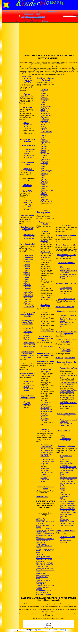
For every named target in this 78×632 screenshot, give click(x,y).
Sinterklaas (44, 164)
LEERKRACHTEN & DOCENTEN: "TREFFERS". (43, 542)
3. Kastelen (27, 288)
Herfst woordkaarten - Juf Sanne (66, 363)
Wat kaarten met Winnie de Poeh (29, 345)
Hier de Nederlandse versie (28, 124)
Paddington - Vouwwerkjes (45, 305)
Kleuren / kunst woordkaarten (65, 495)
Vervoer (43, 279)
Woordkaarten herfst (67, 397)
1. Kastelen (27, 285)
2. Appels (27, 263)
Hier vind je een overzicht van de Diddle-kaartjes (29, 236)
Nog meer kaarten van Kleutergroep (47, 449)
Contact (45, 21)
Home (7, 12)
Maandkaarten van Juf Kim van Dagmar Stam (66, 333)
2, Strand (27, 272)
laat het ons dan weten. (48, 611)
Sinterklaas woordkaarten (68, 505)
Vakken (26, 333)
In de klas (44, 128)
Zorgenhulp (45, 199)
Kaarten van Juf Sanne (66, 446)
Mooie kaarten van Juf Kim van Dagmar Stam (45, 354)
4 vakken (63, 538)
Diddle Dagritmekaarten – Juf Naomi (45, 212)
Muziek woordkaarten (67, 501)
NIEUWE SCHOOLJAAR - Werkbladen (45, 560)
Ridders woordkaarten (67, 503)
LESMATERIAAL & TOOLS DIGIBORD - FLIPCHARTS (45, 550)
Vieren (43, 185)
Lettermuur (63, 516)
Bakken (43, 93)
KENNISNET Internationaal (45, 530)
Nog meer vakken (66, 540)
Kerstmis (27, 303)
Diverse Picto (45, 371)
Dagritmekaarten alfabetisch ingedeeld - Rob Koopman (27, 354)
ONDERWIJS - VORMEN (44, 563)
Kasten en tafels (46, 132)
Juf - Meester (45, 130)
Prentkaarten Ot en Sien (65, 307)
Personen (44, 155)
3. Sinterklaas (28, 296)
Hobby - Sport (45, 252)
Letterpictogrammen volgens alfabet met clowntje (27, 314)
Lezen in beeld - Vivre (45, 361)
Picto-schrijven (46, 406)
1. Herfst (26, 277)
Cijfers (43, 102)
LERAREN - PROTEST (44, 546)
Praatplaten (45, 415)
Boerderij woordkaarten (68, 467)
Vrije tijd (43, 192)
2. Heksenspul (29, 257)
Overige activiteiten (27, 336)
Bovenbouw (45, 99)
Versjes (43, 417)
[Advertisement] (10, 54)
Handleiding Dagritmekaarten (46, 408)
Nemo (43, 316)
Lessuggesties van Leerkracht (29, 156)
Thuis (42, 177)
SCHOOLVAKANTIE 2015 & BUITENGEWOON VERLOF (45, 587)
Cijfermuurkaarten (66, 514)
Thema (43, 175)
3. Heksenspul (29, 259)
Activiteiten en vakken (67, 537)
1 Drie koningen (65, 439)
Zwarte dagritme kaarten (27, 163)
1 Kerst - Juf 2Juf (63, 431)
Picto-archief (27, 363)
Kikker (43, 320)
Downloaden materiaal (45, 419)
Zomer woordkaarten (67, 525)
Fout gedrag (45, 119)
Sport (42, 168)
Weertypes (44, 195)
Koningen (27, 276)
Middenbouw (45, 150)
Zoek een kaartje (46, 201)
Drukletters (44, 112)
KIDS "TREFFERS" (42, 539)
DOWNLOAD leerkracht (44, 528)
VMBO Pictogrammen (66, 263)
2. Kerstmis (27, 301)
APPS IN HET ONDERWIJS (41, 519)
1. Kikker (27, 274)
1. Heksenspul (29, 255)
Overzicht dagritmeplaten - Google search (66, 236)
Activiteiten (44, 90)
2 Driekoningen (65, 440)
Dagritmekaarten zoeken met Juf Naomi (27, 228)
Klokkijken (44, 141)
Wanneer (44, 194)
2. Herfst (26, 279)
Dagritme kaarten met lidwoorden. (47, 453)
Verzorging (44, 183)
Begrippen (44, 95)
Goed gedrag (45, 122)
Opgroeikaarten (42, 497)
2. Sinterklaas (28, 294)
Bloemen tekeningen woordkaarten (67, 464)
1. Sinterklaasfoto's (47, 459)
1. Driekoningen (29, 305)
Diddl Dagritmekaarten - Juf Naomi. (45, 79)
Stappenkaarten (46, 170)
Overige (62, 278)
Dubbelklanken (46, 113)
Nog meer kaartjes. (47, 445)
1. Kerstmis (27, 299)
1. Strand (27, 270)
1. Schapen (28, 283)
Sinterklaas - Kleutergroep (45, 430)
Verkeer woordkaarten (67, 507)
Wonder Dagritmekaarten (27, 95)
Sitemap (63, 630)
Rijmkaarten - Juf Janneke (66, 325)
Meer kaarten (64, 293)
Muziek (43, 152)
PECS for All (27, 107)
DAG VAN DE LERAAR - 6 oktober (45, 526)
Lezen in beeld (66, 225)
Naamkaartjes (45, 154)
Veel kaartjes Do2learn (66, 299)
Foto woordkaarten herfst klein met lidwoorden (68, 391)
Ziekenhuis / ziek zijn (67, 523)
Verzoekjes (44, 181)
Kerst (42, 133)
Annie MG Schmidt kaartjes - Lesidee (27, 374)
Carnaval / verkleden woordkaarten (67, 471)
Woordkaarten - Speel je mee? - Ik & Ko (66, 255)
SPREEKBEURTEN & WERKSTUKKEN (43, 591)
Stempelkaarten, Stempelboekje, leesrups (29, 151)
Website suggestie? (32, 14)
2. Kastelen (27, 286)
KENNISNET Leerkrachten (45, 534)
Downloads (27, 206)
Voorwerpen (45, 186)
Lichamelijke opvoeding (68, 276)
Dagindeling (45, 108)
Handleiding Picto (47, 369)
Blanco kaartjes (46, 297)
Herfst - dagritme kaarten (65, 358)
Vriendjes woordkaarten (68, 512)
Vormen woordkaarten (67, 510)
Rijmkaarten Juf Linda (67, 323)
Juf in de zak (45, 456)
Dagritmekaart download (68, 420)
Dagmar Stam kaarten (28, 382)
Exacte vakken (65, 269)
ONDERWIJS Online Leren (45, 565)
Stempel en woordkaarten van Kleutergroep (66, 423)
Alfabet (43, 91)
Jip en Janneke (29, 385)
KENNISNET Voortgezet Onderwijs (44, 536)
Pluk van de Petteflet (27, 145)
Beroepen (44, 97)
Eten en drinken (46, 115)
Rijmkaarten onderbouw (66, 311)
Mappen (43, 148)
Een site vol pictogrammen (27, 185)
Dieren (43, 110)
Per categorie (28, 204)
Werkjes (43, 197)
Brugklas (44, 101)
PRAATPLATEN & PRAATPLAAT (42, 572)
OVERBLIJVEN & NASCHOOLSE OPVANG (44, 567)
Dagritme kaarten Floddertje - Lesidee (27, 397)
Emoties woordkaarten (67, 479)
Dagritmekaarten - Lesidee (66, 245)
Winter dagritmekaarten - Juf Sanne (66, 415)
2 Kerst (62, 435)
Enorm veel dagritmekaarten (27, 169)
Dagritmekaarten (46, 411)
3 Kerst (62, 437)
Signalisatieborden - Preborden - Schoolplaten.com (66, 349)
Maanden (44, 146)
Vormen (43, 188)
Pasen (26, 290)
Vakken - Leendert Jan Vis (65, 531)
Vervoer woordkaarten (67, 509)
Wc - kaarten (28, 332)
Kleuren (43, 137)
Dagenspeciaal (46, 106)
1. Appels (27, 261)
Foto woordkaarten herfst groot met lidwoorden (68, 383)
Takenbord (44, 174)
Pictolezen (44, 404)
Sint (42, 458)
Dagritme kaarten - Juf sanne (45, 488)
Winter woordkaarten (67, 521)
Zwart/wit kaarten (66, 288)
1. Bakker (27, 265)
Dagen (43, 104)
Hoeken (43, 126)
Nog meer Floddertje (27, 403)
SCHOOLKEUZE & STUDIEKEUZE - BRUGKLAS (42, 576)
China (62, 474)
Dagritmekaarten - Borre (45, 223)
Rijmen (62, 518)
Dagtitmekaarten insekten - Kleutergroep (66, 341)
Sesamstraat (45, 312)
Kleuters (43, 139)
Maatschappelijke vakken (68, 271)
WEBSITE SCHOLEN (43, 594)
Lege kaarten (45, 143)
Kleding (43, 135)
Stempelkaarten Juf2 (27, 244)
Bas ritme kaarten (27, 215)
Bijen (61, 458)
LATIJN (51, 539)
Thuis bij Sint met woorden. (47, 473)
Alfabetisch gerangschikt (28, 201)
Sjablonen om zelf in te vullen (27, 140)
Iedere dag (44, 241)
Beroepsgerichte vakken (68, 274)
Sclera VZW (27, 191)
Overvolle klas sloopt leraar (45, 570)
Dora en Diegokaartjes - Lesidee (29, 388)
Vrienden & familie (47, 190)
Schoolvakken (45, 159)
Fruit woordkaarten (66, 481)
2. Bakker (27, 266)
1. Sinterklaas (28, 292)
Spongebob (45, 323)
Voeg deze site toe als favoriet (31, 17)
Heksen (62, 487)
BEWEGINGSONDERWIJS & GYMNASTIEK (45, 522)
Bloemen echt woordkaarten (64, 460)
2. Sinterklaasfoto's (47, 461)
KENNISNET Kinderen (43, 532)
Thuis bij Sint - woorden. (46, 477)
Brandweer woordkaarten (68, 468)
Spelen (43, 166)
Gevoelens (44, 121)
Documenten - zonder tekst (45, 469)
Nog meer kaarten (66, 289)
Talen (61, 267)
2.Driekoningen (29, 307)
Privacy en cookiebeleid (48, 12)
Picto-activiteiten (46, 402)
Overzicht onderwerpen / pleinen (25, 12)
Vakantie (44, 179)
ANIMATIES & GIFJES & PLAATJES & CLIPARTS (27, 79)
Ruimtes (43, 157)
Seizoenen (44, 163)
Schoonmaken (46, 161)
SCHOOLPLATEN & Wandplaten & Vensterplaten (43, 582)
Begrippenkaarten (66, 456)
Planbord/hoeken (29, 343)
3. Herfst (26, 281)
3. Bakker (27, 268)
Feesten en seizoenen (27, 340)
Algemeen (63, 542)
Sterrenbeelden (46, 172)
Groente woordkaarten (67, 483)
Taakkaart (44, 413)
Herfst (43, 124)
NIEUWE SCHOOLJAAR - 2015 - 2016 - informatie (45, 557)
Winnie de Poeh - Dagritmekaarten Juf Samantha (45, 338)
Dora (42, 327)
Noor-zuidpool (28, 297)
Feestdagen (45, 117)
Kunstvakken (64, 272)
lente (61, 498)
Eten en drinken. (46, 250)
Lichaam (43, 144)
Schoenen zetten (46, 447)
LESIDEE (39, 547)
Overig (43, 286)
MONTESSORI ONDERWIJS (41, 553)
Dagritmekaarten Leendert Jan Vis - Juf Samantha (27, 322)
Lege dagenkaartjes (47, 331)
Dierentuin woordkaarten (68, 478)
